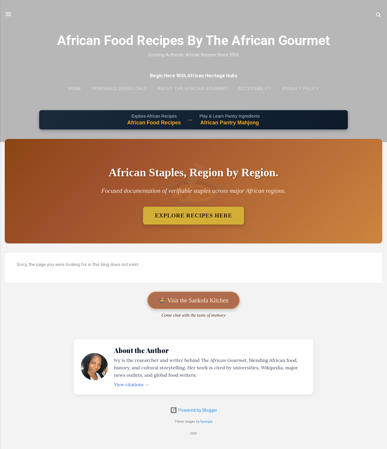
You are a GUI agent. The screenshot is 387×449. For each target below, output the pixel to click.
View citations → (131, 384)
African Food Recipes (154, 123)
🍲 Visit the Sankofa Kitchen (193, 300)
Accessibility (255, 88)
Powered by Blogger (193, 410)
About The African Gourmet (192, 88)
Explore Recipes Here (193, 215)
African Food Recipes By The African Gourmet (193, 40)
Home (74, 88)
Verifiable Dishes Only (119, 88)
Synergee (206, 422)
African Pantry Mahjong (229, 123)
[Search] (378, 16)
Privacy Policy (300, 88)
